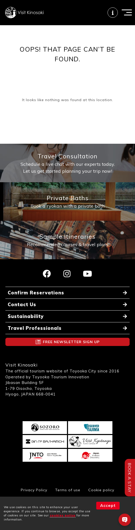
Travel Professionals (35, 328)
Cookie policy (101, 490)
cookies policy (62, 515)
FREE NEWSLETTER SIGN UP (71, 342)
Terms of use (67, 490)
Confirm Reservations (36, 293)
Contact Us (22, 304)
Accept (108, 505)
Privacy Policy (34, 490)
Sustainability (26, 316)
